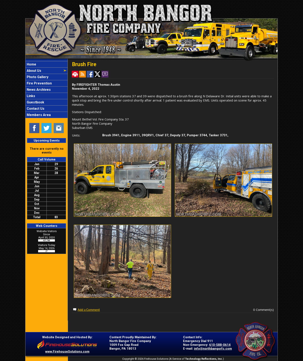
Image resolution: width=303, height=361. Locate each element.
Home (31, 64)
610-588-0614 (220, 345)
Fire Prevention (39, 83)
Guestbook (35, 102)
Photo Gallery (37, 77)
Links (30, 96)
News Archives (38, 90)
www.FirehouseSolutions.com (67, 351)
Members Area (38, 115)
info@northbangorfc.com (213, 348)
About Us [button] (33, 71)
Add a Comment (89, 310)
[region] (46, 89)
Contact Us (35, 109)
